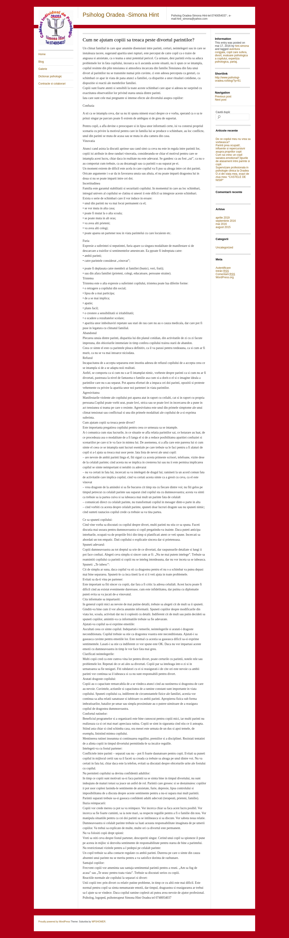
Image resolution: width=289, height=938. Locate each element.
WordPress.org (225, 277)
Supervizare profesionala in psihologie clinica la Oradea (232, 169)
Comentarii (225, 274)
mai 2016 (221, 224)
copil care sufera (236, 52)
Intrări (222, 271)
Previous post (223, 96)
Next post (220, 99)
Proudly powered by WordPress (54, 921)
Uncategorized (224, 247)
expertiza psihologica (227, 60)
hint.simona (242, 45)
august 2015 (223, 227)
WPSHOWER (98, 921)
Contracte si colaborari (51, 83)
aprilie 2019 (223, 217)
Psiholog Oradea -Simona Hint (121, 15)
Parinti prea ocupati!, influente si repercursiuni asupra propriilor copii (230, 148)
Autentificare (223, 267)
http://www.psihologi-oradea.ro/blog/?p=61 (228, 79)
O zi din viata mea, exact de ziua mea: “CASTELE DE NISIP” (232, 177)
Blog (41, 61)
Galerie (42, 69)
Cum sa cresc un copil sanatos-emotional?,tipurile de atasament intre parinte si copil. (233, 159)
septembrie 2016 (226, 220)
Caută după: (223, 112)
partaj (233, 61)
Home (42, 54)
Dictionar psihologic (50, 76)
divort (218, 55)
